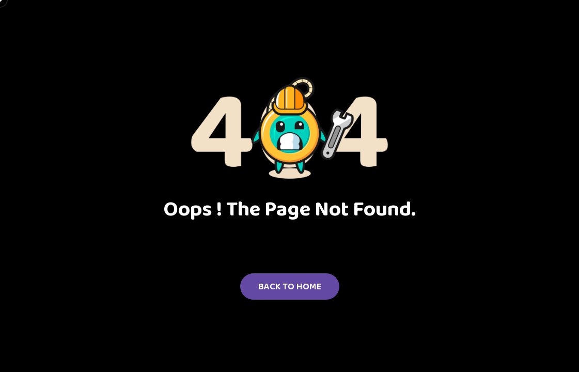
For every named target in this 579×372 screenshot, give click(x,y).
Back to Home (289, 286)
